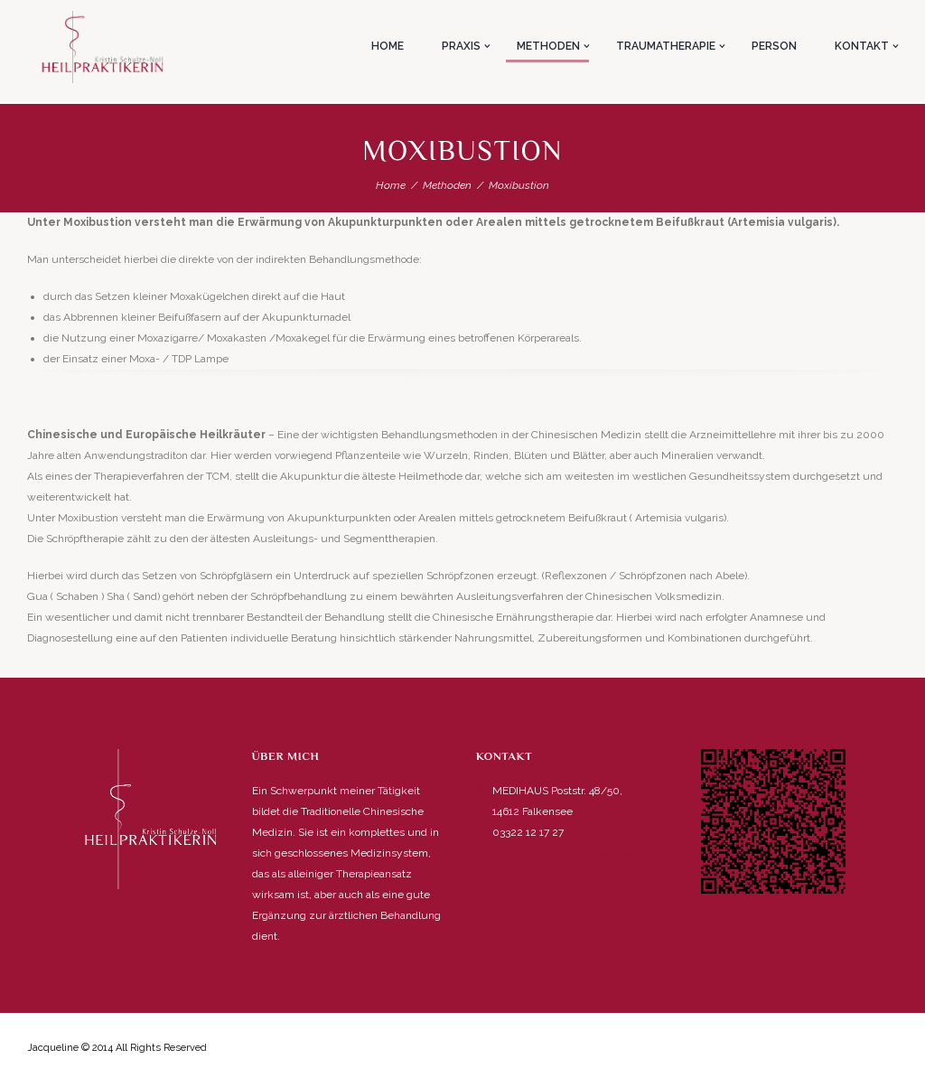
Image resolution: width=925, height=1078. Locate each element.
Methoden (548, 46)
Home (387, 46)
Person (774, 46)
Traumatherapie (665, 46)
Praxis (461, 46)
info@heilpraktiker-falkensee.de (571, 853)
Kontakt (862, 46)
